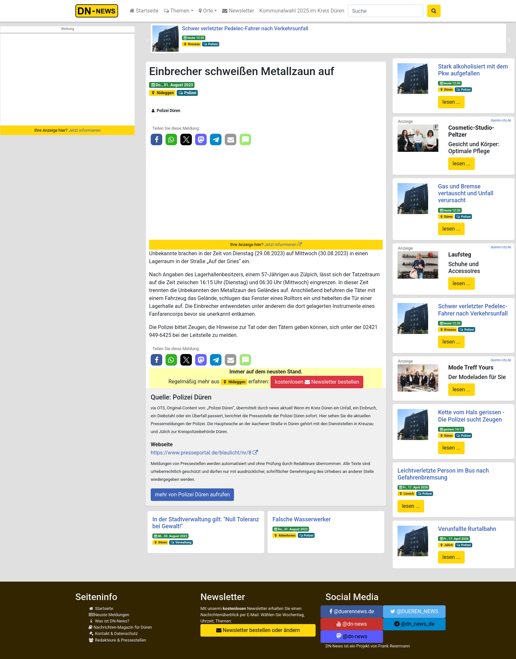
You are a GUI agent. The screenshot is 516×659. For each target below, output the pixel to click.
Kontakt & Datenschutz (113, 633)
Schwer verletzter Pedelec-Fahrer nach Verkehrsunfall (245, 28)
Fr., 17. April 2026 (413, 487)
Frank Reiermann (394, 646)
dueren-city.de (501, 120)
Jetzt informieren (84, 130)
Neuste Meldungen (109, 614)
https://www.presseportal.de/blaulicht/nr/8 (201, 453)
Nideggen (162, 93)
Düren (160, 542)
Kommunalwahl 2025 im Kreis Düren (301, 11)
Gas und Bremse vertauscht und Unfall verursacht (465, 193)
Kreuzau (191, 44)
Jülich (446, 545)
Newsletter (238, 11)
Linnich (406, 493)
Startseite (144, 11)
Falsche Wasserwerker (301, 519)
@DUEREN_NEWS (414, 611)
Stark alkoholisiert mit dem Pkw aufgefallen (473, 70)
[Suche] (385, 11)
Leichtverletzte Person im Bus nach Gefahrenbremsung (443, 474)
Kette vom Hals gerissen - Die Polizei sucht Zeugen (471, 416)
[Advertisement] (67, 79)
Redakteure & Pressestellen (117, 640)
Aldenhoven (285, 535)
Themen (177, 11)
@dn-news (352, 624)
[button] (147, 40)
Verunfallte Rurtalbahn (467, 529)
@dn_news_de (414, 624)
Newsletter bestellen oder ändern (258, 630)
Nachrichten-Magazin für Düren (120, 627)
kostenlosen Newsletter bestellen (317, 382)
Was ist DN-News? (109, 620)
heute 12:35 (193, 38)
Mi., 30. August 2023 (170, 536)
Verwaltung (181, 542)
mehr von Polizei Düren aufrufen (192, 494)
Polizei (210, 44)
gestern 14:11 (451, 429)
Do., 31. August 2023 (172, 85)
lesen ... (451, 102)
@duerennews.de (351, 611)
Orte (206, 11)
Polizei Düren (165, 110)
